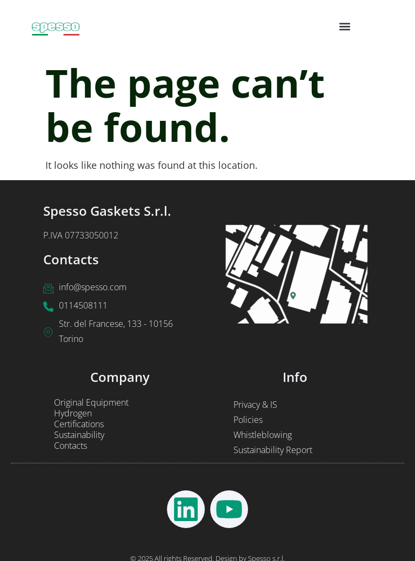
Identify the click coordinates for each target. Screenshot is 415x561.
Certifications (79, 424)
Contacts (70, 445)
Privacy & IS (255, 405)
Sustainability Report (272, 450)
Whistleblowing (262, 435)
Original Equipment (91, 402)
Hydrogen (73, 413)
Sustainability (79, 434)
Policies (248, 420)
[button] (345, 26)
